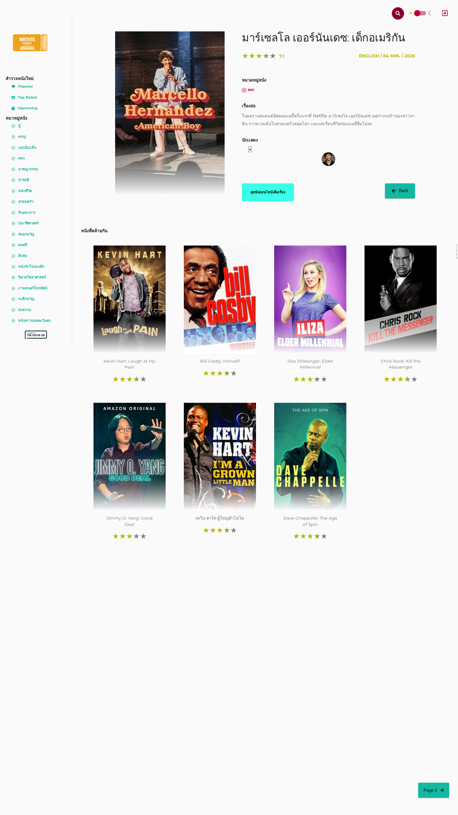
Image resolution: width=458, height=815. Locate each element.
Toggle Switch (417, 13)
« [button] (250, 149)
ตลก (248, 90)
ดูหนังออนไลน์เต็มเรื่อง (268, 192)
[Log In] (444, 13)
